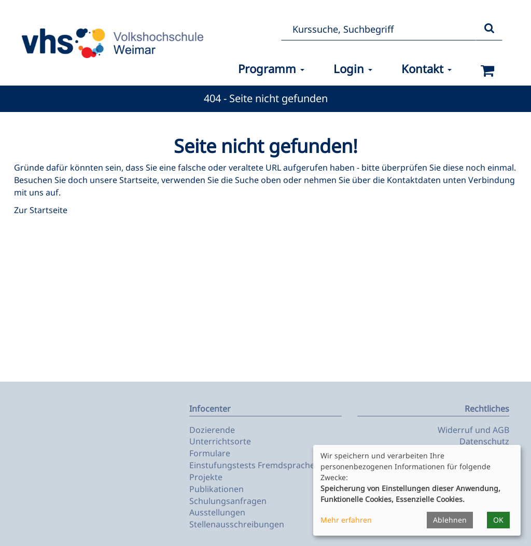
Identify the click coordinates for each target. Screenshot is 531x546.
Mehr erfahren (346, 520)
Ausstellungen (217, 512)
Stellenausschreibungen (236, 524)
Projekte (205, 477)
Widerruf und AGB (473, 430)
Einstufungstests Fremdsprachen (254, 465)
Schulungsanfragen (228, 501)
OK (498, 520)
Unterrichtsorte (220, 441)
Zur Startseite (40, 210)
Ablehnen (450, 520)
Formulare (209, 453)
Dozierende (212, 430)
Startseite (138, 180)
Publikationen (216, 489)
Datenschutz (484, 441)
